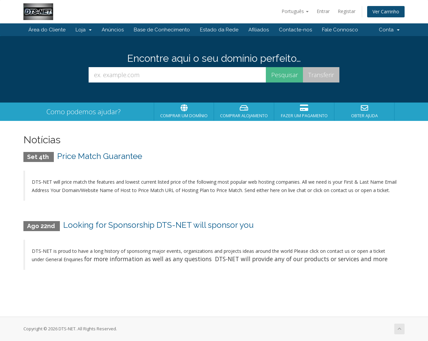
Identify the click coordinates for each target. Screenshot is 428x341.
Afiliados (258, 30)
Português (295, 11)
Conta (389, 30)
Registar (346, 11)
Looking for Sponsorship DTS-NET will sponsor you (158, 225)
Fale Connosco (340, 30)
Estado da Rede (219, 30)
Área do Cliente (47, 30)
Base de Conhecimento (162, 30)
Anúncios (113, 30)
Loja (84, 30)
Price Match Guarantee (99, 156)
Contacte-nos (295, 30)
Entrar (323, 11)
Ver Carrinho (385, 11)
